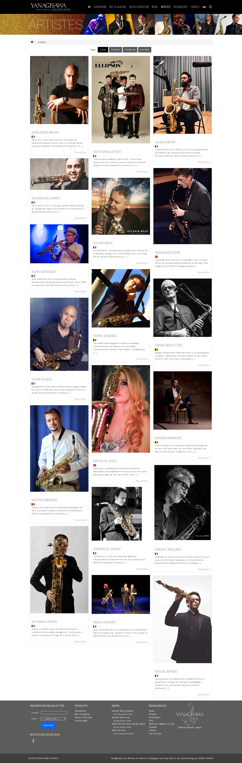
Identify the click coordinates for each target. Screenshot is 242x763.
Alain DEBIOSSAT (44, 271)
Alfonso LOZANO (44, 621)
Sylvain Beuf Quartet (122, 711)
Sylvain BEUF (103, 242)
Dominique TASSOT (107, 548)
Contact (195, 7)
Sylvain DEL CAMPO (46, 198)
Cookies (153, 727)
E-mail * (35, 713)
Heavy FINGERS (104, 622)
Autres (144, 49)
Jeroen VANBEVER (168, 437)
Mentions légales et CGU (161, 724)
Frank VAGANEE (105, 335)
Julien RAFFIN (165, 142)
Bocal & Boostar (139, 7)
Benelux (130, 49)
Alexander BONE (167, 252)
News (155, 7)
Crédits (152, 730)
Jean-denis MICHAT (45, 132)
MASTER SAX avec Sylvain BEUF (128, 724)
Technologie (81, 720)
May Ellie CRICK (105, 460)
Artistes (166, 7)
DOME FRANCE (206, 758)
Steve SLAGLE (42, 379)
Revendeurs (181, 7)
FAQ (151, 720)
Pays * (35, 719)
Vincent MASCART (168, 549)
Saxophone (100, 7)
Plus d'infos (80, 152)
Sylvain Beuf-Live (121, 717)
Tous (103, 49)
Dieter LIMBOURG (44, 499)
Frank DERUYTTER (168, 345)
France (115, 49)
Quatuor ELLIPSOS (107, 151)
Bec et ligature (82, 714)
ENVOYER (48, 725)
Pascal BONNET (166, 671)
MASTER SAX (118, 730)
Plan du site (155, 733)
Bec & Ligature (118, 7)
